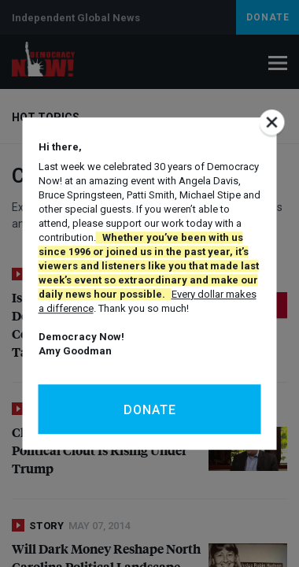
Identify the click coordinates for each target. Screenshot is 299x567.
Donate (150, 409)
